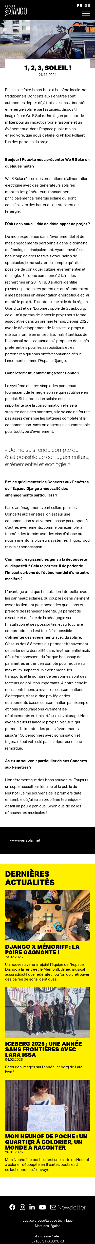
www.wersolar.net (25, 840)
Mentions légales (47, 1226)
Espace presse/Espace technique (47, 1220)
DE (87, 5)
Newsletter (68, 1207)
